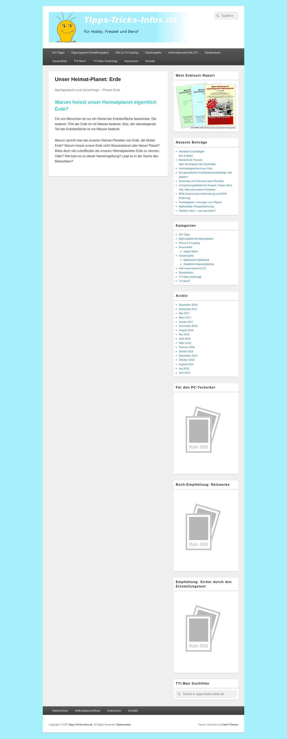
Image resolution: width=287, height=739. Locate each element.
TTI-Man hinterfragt (105, 61)
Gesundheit (59, 61)
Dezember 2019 (188, 304)
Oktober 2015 (187, 359)
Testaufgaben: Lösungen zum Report (200, 202)
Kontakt (150, 61)
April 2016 (185, 338)
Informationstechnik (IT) (183, 52)
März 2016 (185, 342)
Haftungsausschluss (87, 710)
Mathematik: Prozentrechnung (196, 206)
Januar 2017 (186, 321)
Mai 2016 (184, 334)
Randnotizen (213, 52)
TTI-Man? (80, 61)
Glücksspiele (153, 52)
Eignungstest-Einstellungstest (89, 52)
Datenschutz (60, 710)
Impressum (131, 61)
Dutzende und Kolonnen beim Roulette (201, 181)
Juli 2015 (184, 368)
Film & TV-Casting (126, 52)
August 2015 (186, 364)
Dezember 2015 (188, 355)
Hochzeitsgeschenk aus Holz (195, 168)
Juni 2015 (184, 372)
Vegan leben (190, 251)
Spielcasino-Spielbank (196, 259)
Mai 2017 (184, 313)
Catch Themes (230, 724)
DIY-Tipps (58, 52)
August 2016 (186, 330)
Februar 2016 (186, 347)
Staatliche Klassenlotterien (198, 264)
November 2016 (188, 325)
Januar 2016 (186, 351)
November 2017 (188, 309)
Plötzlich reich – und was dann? (197, 210)
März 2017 (185, 317)
